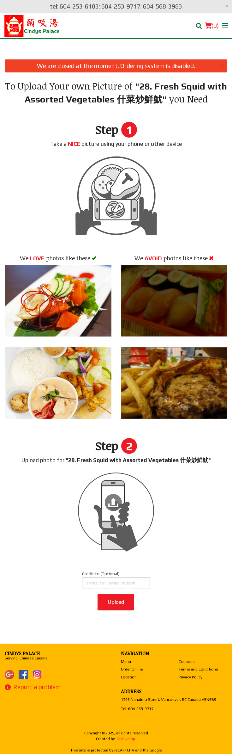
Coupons (187, 661)
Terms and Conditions (198, 669)
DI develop (126, 739)
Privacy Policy (190, 677)
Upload (116, 602)
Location (129, 677)
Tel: (137, 708)
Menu (126, 661)
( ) (212, 25)
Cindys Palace (22, 653)
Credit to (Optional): (116, 580)
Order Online (132, 669)
